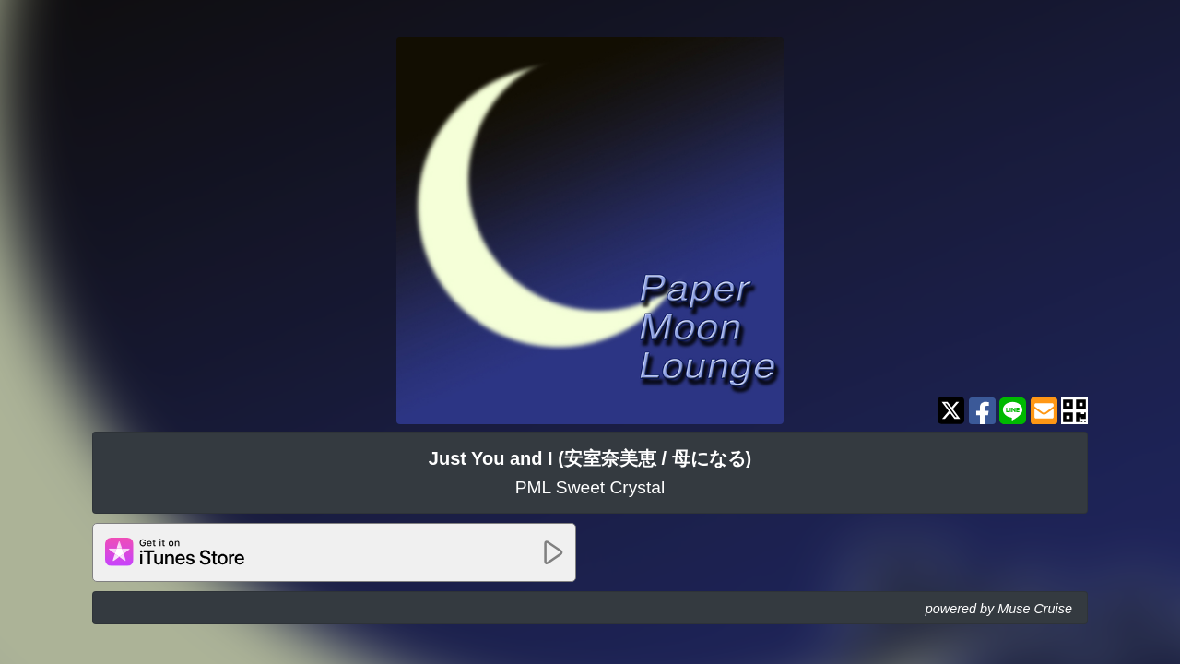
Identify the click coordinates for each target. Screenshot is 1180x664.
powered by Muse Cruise (999, 608)
